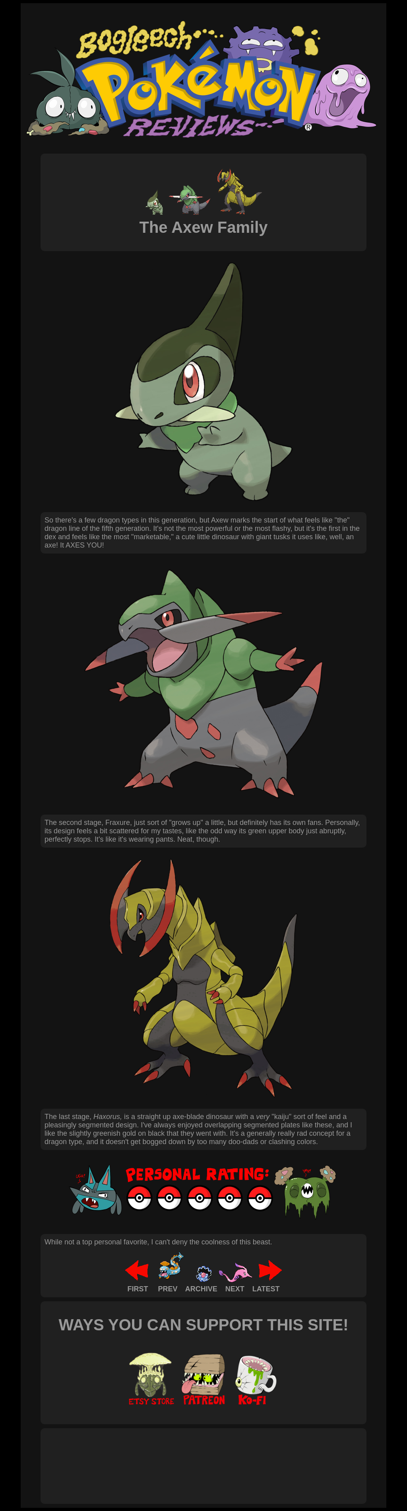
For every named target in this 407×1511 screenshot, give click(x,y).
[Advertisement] (189, 1457)
